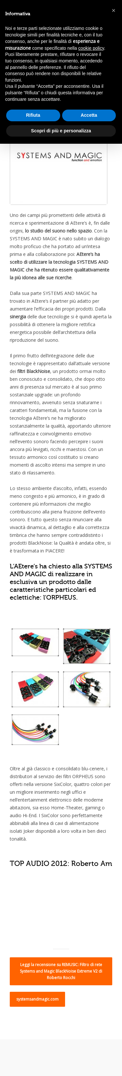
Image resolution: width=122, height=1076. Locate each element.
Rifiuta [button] (33, 115)
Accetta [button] (89, 115)
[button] (113, 10)
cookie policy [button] (91, 48)
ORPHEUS (61, 597)
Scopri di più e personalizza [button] (61, 130)
